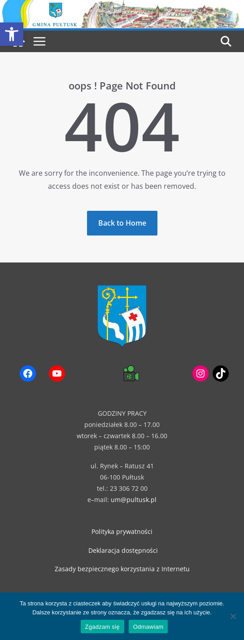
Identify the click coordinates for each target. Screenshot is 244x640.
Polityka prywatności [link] (122, 531)
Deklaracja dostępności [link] (123, 550)
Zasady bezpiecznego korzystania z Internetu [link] (122, 568)
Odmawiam (148, 626)
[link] (11, 34)
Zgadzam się (102, 626)
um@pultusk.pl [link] (134, 499)
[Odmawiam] (232, 616)
